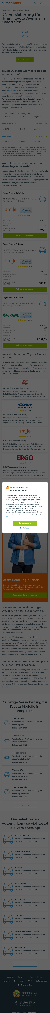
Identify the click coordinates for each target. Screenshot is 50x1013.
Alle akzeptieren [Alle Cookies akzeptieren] (25, 523)
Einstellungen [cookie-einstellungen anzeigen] (25, 528)
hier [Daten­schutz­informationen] (7, 517)
